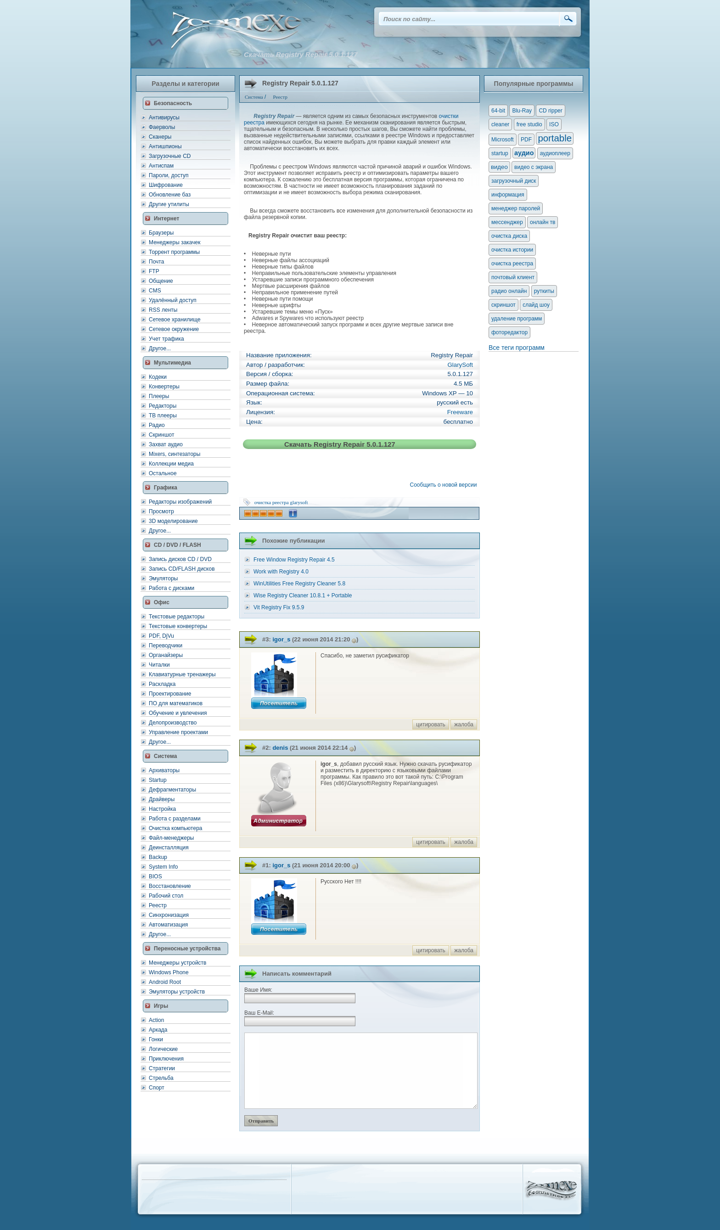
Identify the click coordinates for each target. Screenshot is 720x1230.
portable (555, 138)
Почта (156, 261)
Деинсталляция (169, 847)
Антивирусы (164, 117)
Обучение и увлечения (178, 713)
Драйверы (161, 799)
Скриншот (161, 435)
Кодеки (158, 377)
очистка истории (512, 250)
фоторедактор (509, 332)
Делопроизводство (173, 722)
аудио (524, 153)
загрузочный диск (513, 181)
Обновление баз (170, 194)
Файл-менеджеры (171, 838)
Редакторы (162, 406)
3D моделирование (173, 521)
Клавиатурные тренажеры (182, 674)
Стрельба (161, 1078)
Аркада (158, 1030)
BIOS (155, 876)
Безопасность (173, 103)
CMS (155, 290)
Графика (165, 487)
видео (499, 166)
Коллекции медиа (171, 464)
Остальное (163, 473)
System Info (163, 867)
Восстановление (170, 886)
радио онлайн (509, 291)
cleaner (500, 124)
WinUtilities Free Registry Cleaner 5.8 (299, 583)
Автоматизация (168, 924)
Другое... (160, 348)
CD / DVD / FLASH (177, 545)
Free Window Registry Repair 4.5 (294, 559)
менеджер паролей (515, 208)
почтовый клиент (512, 277)
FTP (154, 271)
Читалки (159, 665)
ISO (554, 124)
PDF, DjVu (161, 636)
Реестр (158, 905)
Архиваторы (164, 770)
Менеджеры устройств (177, 963)
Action (156, 1020)
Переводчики (165, 645)
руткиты (544, 291)
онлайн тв (543, 222)
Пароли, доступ (169, 175)
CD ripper (550, 110)
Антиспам (161, 166)
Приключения (166, 1059)
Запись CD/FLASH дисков (182, 569)
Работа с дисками (171, 588)
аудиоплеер (555, 153)
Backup (158, 857)
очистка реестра (271, 502)
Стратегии (162, 1068)
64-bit (498, 110)
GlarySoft (460, 364)
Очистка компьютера (175, 828)
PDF (526, 139)
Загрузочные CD (170, 156)
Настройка (162, 809)
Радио (157, 425)
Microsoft (502, 139)
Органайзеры (166, 655)
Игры (161, 1006)
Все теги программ (517, 347)
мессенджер (507, 222)
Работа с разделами (175, 818)
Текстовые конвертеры (178, 626)
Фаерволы (162, 127)
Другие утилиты (169, 204)
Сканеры (160, 137)
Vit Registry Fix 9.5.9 (278, 607)
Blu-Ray (522, 110)
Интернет (166, 218)
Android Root (165, 982)
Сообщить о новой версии (445, 485)
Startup (158, 780)
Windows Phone (169, 972)
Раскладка (162, 684)
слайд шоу (536, 305)
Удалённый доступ (173, 300)
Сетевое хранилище (175, 319)
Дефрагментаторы (172, 789)
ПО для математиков (175, 703)
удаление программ (516, 318)
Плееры (159, 396)
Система (165, 756)
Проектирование (170, 694)
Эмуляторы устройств (177, 991)
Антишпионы (165, 146)
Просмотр (161, 511)
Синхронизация (169, 915)
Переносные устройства (187, 948)
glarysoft (299, 502)
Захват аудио (166, 444)
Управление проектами (178, 732)
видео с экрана (533, 167)
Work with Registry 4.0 (281, 571)
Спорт (156, 1087)
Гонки (156, 1039)
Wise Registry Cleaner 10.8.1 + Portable (302, 595)
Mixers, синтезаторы (174, 454)
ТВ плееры (163, 415)
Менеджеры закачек (174, 242)
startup (499, 153)
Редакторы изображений (180, 502)
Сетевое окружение (174, 329)
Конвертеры (164, 386)
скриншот (503, 305)
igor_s (281, 639)
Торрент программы (174, 252)
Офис (161, 602)
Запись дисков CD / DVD (180, 559)
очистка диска (509, 236)
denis (280, 747)
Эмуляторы (163, 578)
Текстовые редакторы (176, 616)
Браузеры (161, 233)
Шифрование (166, 185)
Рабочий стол (166, 896)
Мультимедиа (172, 362)
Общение (161, 281)
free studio (529, 124)
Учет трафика (166, 339)
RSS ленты (163, 310)
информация (507, 194)
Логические (163, 1049)
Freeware (460, 412)
